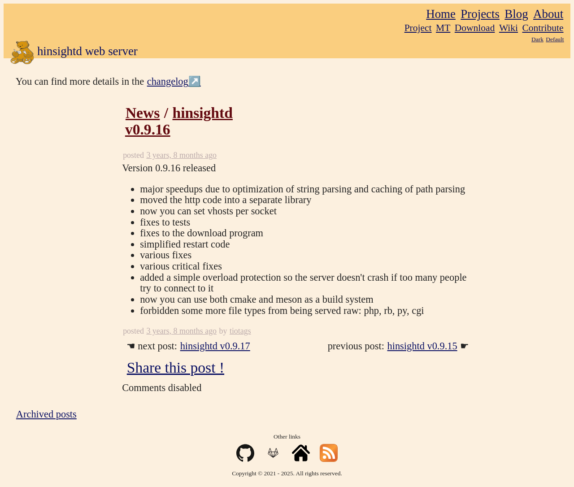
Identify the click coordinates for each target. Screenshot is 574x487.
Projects (480, 14)
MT (443, 27)
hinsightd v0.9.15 (422, 346)
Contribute (543, 27)
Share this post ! (175, 367)
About (548, 14)
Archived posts (46, 414)
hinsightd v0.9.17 (215, 346)
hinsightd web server (73, 52)
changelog (167, 81)
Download (475, 27)
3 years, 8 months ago (181, 155)
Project (418, 27)
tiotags (240, 330)
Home (441, 14)
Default (555, 39)
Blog (516, 14)
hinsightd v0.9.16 (179, 121)
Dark (537, 39)
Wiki (508, 27)
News (143, 112)
